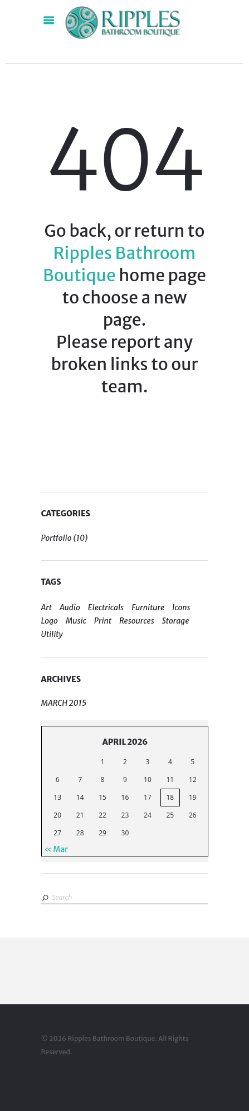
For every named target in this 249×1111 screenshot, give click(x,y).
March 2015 (64, 703)
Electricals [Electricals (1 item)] (106, 607)
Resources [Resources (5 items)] (136, 621)
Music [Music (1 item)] (76, 621)
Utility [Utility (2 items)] (52, 634)
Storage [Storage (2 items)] (175, 621)
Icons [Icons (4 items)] (181, 607)
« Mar (56, 849)
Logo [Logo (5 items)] (49, 621)
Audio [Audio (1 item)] (70, 607)
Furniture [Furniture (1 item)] (147, 607)
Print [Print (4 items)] (102, 621)
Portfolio (56, 538)
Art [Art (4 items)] (46, 607)
